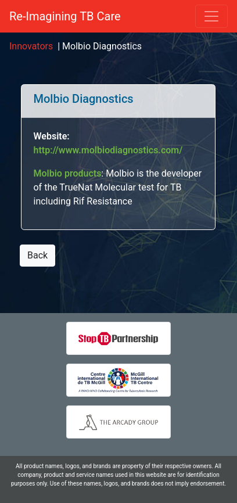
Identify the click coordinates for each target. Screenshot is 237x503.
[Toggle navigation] (211, 16)
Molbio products (67, 173)
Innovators (31, 46)
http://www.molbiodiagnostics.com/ (107, 150)
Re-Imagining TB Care (65, 16)
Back (37, 255)
